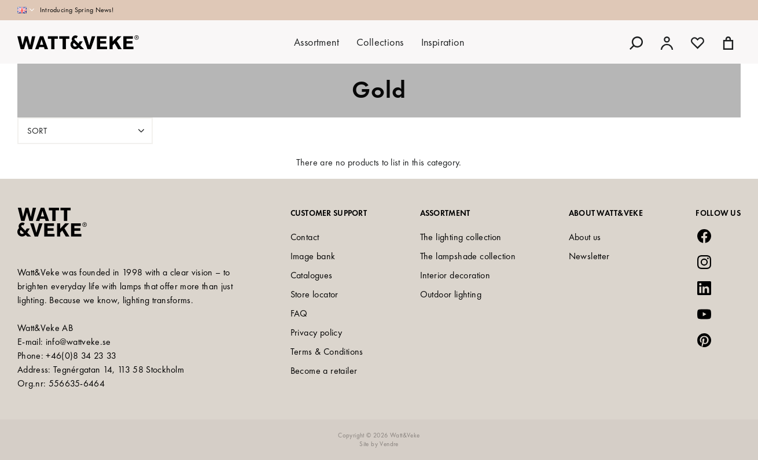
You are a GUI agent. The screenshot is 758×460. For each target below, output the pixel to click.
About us (585, 237)
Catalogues (311, 275)
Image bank (313, 256)
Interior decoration (455, 275)
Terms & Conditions (326, 351)
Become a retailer (324, 371)
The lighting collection (461, 237)
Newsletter (589, 256)
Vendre (389, 444)
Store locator (314, 294)
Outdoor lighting (450, 294)
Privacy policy (316, 332)
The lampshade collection (468, 256)
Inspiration (442, 42)
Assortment (316, 42)
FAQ (299, 313)
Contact (304, 237)
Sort (87, 131)
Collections (379, 42)
